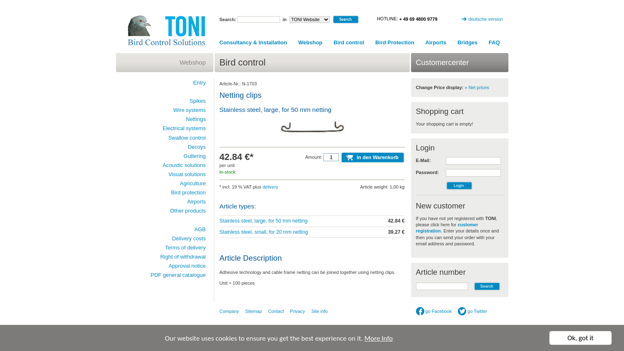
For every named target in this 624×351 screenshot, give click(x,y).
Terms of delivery (185, 247)
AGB (200, 229)
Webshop (310, 42)
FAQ (494, 42)
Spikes (197, 101)
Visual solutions (187, 174)
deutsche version (485, 19)
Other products (188, 211)
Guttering (195, 156)
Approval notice (187, 266)
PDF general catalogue (178, 275)
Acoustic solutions (184, 165)
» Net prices (477, 87)
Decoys (197, 147)
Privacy (297, 311)
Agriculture (193, 183)
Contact (276, 311)
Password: (427, 172)
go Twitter (472, 311)
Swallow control (187, 138)
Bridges (467, 42)
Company (229, 311)
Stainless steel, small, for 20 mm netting (264, 232)
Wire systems (190, 110)
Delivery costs (189, 238)
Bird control (349, 42)
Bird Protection (394, 42)
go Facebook (434, 311)
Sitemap (253, 311)
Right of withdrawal (183, 257)
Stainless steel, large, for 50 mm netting (263, 221)
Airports (436, 42)
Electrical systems (184, 128)
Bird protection (188, 192)
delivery (270, 186)
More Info (379, 338)
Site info (319, 311)
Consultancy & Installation (253, 42)
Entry (199, 83)
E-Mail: (423, 160)
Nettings (196, 119)
